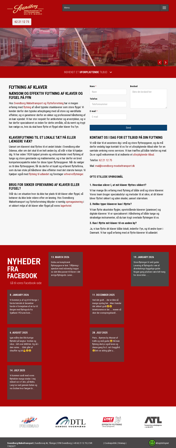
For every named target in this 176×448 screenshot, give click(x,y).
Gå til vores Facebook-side (26, 283)
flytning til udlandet (39, 174)
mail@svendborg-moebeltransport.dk (115, 166)
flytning (27, 107)
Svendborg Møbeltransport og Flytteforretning (39, 103)
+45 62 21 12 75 (80, 443)
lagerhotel (66, 205)
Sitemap (121, 443)
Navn (92, 86)
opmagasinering (74, 201)
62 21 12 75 (22, 22)
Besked (134, 86)
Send (128, 127)
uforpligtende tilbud (143, 154)
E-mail (93, 111)
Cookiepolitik (110, 443)
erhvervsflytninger (73, 174)
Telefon (93, 98)
